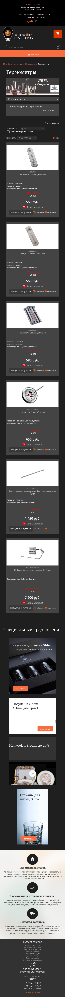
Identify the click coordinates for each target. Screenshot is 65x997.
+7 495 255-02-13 (37, 7)
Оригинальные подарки (32, 960)
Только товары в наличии (20, 132)
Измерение (30, 64)
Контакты (41, 17)
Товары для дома (32, 958)
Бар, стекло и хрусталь (32, 949)
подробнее (20, 688)
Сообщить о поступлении (20, 212)
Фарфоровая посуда (32, 945)
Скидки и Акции (43, 15)
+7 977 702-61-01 (32, 976)
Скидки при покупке (35, 207)
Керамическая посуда (32, 947)
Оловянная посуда (32, 954)
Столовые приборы (32, 951)
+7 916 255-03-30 (33, 4)
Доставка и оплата (26, 15)
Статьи (31, 17)
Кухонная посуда (15, 64)
